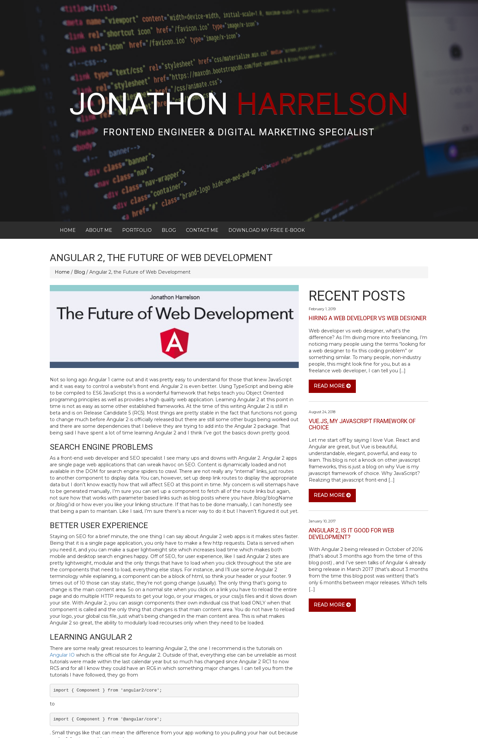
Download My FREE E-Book (266, 195)
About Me (99, 195)
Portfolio (137, 195)
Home (68, 195)
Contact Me (202, 195)
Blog (169, 195)
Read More (332, 351)
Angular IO (62, 620)
